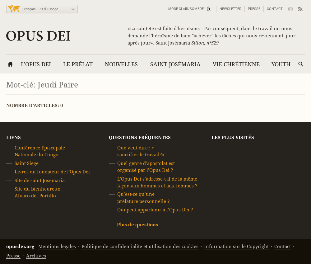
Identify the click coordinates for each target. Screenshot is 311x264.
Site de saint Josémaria (40, 180)
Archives (36, 255)
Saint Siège (27, 163)
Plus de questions (137, 224)
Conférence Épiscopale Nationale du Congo (40, 151)
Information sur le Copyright (236, 246)
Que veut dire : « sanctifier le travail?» (141, 151)
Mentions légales (57, 246)
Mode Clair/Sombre (186, 9)
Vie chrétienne (236, 64)
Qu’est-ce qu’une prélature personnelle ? (143, 197)
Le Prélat (78, 64)
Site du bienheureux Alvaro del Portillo (37, 192)
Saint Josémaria (175, 64)
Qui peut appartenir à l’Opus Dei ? (155, 209)
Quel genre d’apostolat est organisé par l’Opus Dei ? (146, 167)
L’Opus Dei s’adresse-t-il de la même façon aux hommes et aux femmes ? (157, 182)
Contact (275, 9)
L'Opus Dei (36, 64)
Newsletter (230, 9)
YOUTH (281, 64)
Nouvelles (121, 64)
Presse (254, 9)
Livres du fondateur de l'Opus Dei (52, 171)
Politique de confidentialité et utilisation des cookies (139, 246)
